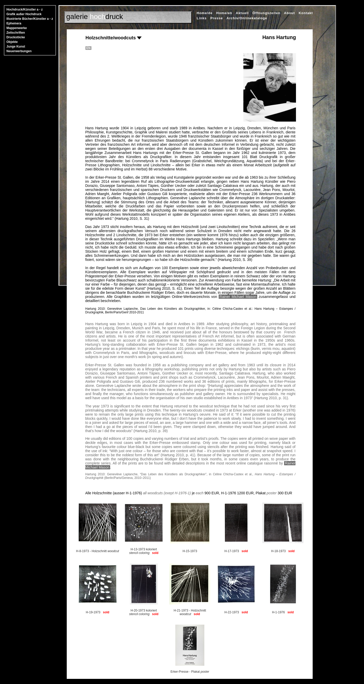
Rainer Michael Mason (237, 297)
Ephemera (13, 23)
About (289, 13)
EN (88, 48)
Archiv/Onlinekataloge (246, 18)
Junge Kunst (15, 46)
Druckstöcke (15, 37)
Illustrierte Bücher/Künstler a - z (29, 19)
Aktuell (242, 13)
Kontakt (306, 13)
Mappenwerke (16, 28)
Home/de (205, 13)
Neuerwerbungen (19, 51)
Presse (216, 18)
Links (202, 18)
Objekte (12, 42)
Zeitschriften (15, 32)
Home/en (224, 13)
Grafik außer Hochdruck (24, 14)
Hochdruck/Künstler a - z (24, 9)
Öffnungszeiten (267, 13)
